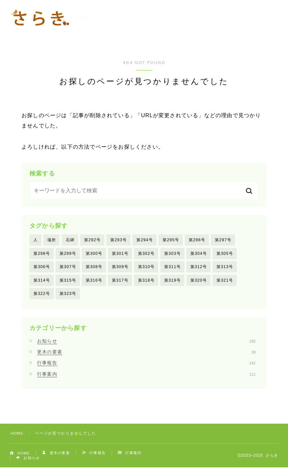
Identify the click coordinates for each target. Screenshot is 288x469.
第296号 (197, 240)
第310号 (146, 267)
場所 (51, 240)
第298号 (41, 254)
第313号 (224, 267)
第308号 (94, 267)
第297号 (223, 240)
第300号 (94, 254)
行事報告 (146, 364)
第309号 (120, 267)
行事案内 (146, 375)
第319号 (172, 281)
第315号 (68, 281)
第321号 (224, 281)
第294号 (144, 240)
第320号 (198, 281)
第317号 (120, 281)
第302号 (146, 254)
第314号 (41, 281)
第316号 (94, 281)
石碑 (70, 240)
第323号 (68, 295)
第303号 (172, 254)
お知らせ (146, 342)
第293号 (118, 240)
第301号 (120, 254)
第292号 (92, 240)
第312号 (198, 267)
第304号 (198, 254)
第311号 (172, 267)
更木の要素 (146, 353)
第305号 (224, 254)
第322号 (41, 295)
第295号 (171, 240)
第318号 (146, 281)
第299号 (68, 254)
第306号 (41, 267)
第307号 (68, 267)
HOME (17, 435)
